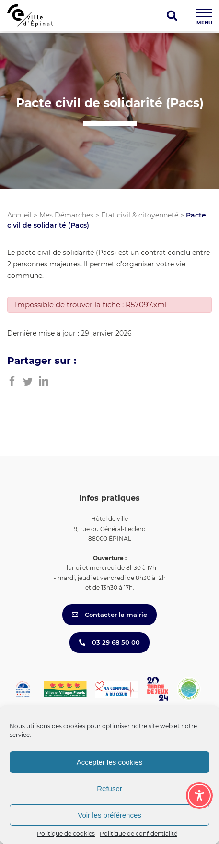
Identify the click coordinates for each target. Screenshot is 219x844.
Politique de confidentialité (138, 833)
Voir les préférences (109, 815)
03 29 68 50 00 (109, 642)
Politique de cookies (66, 833)
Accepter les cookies (110, 762)
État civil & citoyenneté (139, 215)
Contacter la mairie (109, 614)
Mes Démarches (66, 215)
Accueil (19, 215)
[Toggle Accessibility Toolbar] (199, 795)
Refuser (109, 788)
